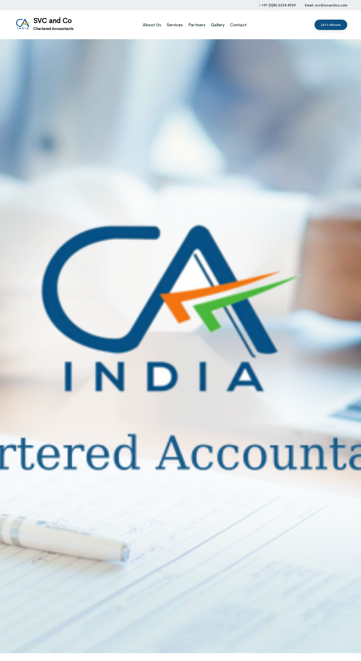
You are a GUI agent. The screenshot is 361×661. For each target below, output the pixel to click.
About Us (152, 24)
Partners (196, 24)
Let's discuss (331, 25)
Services (175, 24)
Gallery (217, 24)
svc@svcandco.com (331, 5)
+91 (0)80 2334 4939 (277, 5)
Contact (238, 24)
